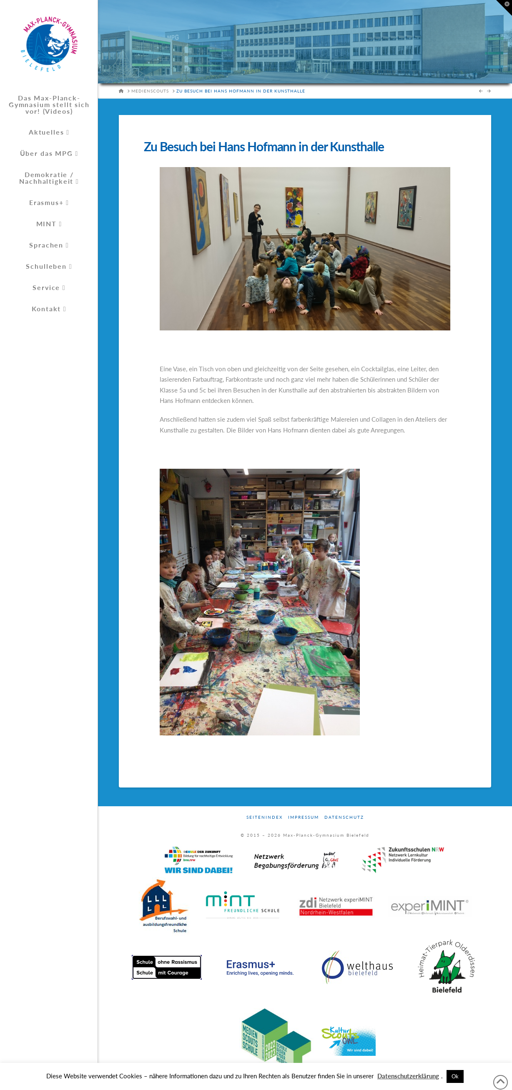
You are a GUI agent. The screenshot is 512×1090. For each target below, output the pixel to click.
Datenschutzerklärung (408, 1076)
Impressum (303, 817)
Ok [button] (455, 1076)
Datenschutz (344, 817)
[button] (504, 8)
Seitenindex (264, 817)
